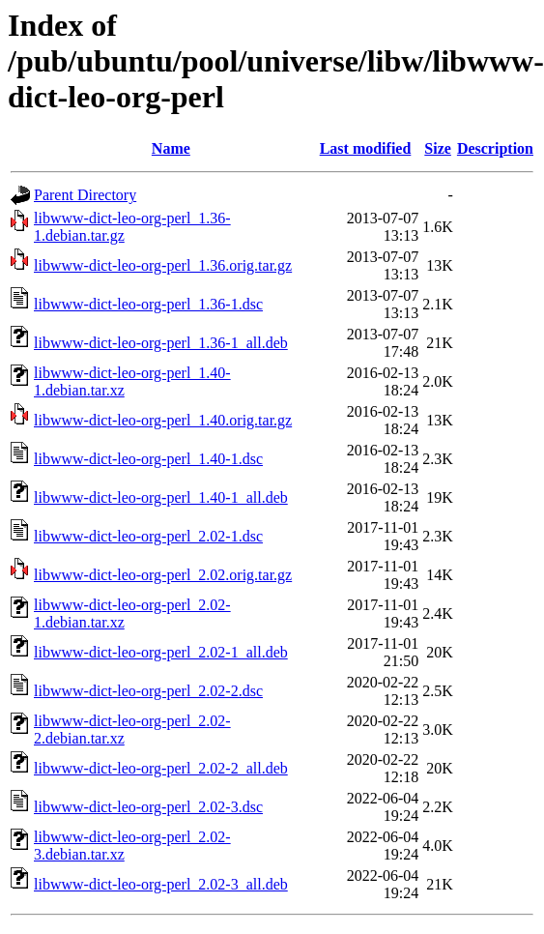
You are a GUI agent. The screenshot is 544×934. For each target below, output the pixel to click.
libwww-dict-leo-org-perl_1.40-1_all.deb (161, 497)
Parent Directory (85, 195)
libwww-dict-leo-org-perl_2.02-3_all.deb (161, 884)
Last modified (366, 148)
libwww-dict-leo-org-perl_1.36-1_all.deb (161, 343)
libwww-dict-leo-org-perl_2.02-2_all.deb (161, 768)
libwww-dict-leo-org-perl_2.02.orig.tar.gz (163, 575)
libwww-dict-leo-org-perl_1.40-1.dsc (148, 459)
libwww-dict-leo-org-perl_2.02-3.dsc (148, 807)
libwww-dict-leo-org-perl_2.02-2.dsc (148, 691)
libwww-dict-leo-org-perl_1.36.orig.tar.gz (163, 265)
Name (171, 148)
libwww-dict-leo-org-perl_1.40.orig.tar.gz (163, 420)
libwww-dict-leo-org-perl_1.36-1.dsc (148, 304)
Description (495, 148)
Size (437, 148)
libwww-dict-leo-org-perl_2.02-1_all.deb (161, 652)
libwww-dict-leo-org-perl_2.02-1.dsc (148, 536)
